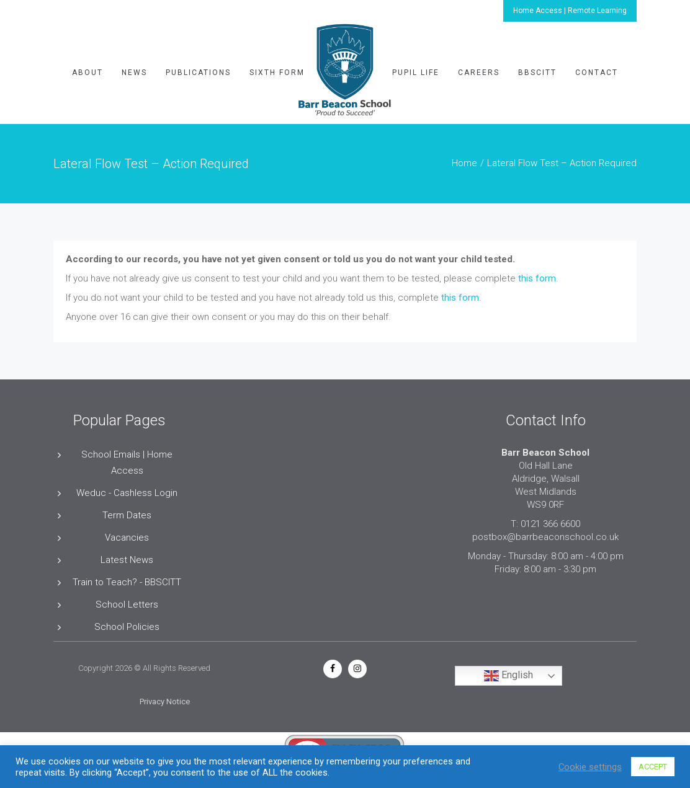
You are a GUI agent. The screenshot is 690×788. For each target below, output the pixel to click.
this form (537, 278)
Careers (479, 72)
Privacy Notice (165, 701)
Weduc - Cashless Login (126, 492)
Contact (596, 72)
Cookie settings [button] (590, 767)
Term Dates (126, 515)
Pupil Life (415, 72)
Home (464, 163)
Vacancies (127, 537)
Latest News (127, 559)
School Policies (126, 626)
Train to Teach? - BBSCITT (127, 582)
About (87, 72)
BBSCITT (537, 72)
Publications (198, 72)
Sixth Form (277, 72)
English (508, 675)
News (134, 72)
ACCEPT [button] (652, 766)
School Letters (127, 604)
